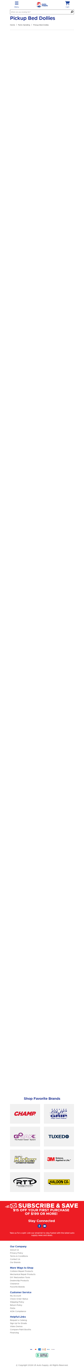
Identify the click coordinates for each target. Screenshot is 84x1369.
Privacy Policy (16, 1253)
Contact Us (15, 1259)
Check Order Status (19, 1299)
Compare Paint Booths (20, 1330)
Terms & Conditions (19, 1256)
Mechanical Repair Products (22, 1274)
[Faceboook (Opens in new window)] (39, 1226)
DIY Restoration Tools (20, 1277)
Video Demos (16, 1326)
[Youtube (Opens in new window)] (45, 1226)
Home (12, 25)
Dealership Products (19, 1281)
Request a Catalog (18, 1320)
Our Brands (15, 1262)
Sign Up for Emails (18, 1323)
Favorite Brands (17, 1287)
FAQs (12, 1308)
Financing (14, 1333)
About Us (14, 1250)
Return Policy (16, 1305)
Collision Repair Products (21, 1271)
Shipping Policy (17, 1302)
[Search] (72, 12)
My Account (15, 1296)
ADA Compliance (18, 1311)
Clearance (14, 1284)
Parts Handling (24, 25)
